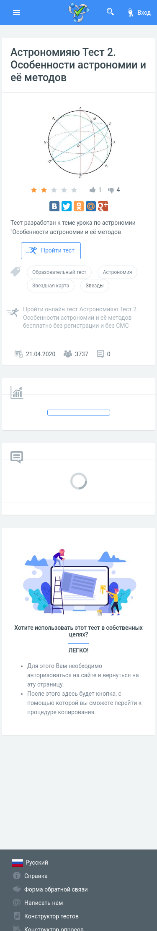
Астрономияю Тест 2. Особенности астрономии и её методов (78, 65)
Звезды (95, 286)
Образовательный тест (59, 272)
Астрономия (117, 272)
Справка (36, 876)
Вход (138, 12)
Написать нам (43, 902)
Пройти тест (50, 250)
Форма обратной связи (56, 889)
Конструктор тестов (51, 916)
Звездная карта (50, 286)
